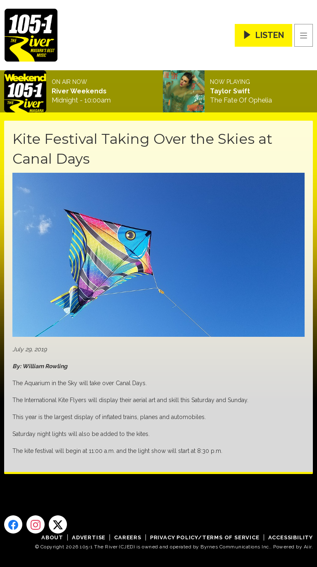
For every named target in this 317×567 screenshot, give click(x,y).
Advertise (88, 537)
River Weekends (79, 91)
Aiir (308, 547)
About (52, 537)
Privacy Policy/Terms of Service (205, 537)
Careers (127, 537)
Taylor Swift (230, 91)
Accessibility (290, 537)
